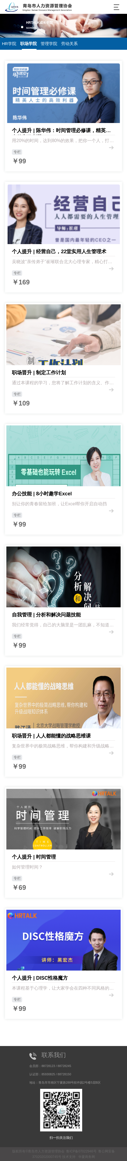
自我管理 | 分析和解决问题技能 (46, 615)
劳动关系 (69, 43)
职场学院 (28, 43)
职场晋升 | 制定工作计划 (39, 372)
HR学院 (9, 43)
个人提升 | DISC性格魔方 (40, 978)
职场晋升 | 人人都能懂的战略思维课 (51, 736)
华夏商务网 (86, 1157)
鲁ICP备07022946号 (81, 1151)
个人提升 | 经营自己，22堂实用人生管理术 (59, 251)
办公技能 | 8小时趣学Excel (42, 493)
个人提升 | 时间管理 (34, 857)
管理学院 (49, 43)
